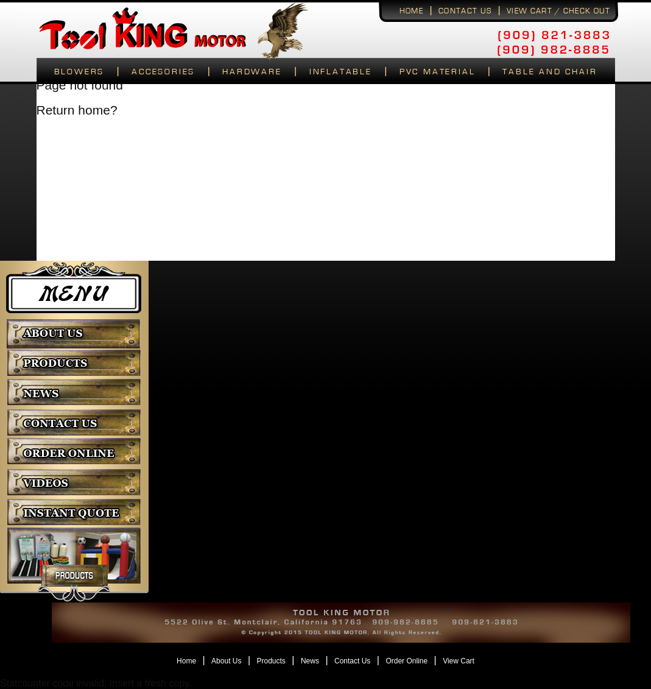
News (310, 661)
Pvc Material (437, 72)
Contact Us (352, 661)
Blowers (79, 72)
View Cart (458, 661)
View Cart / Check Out (558, 11)
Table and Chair (549, 72)
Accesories (163, 72)
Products (271, 661)
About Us (226, 661)
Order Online (406, 661)
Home (411, 11)
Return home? (77, 110)
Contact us (464, 11)
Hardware (251, 72)
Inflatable (340, 72)
